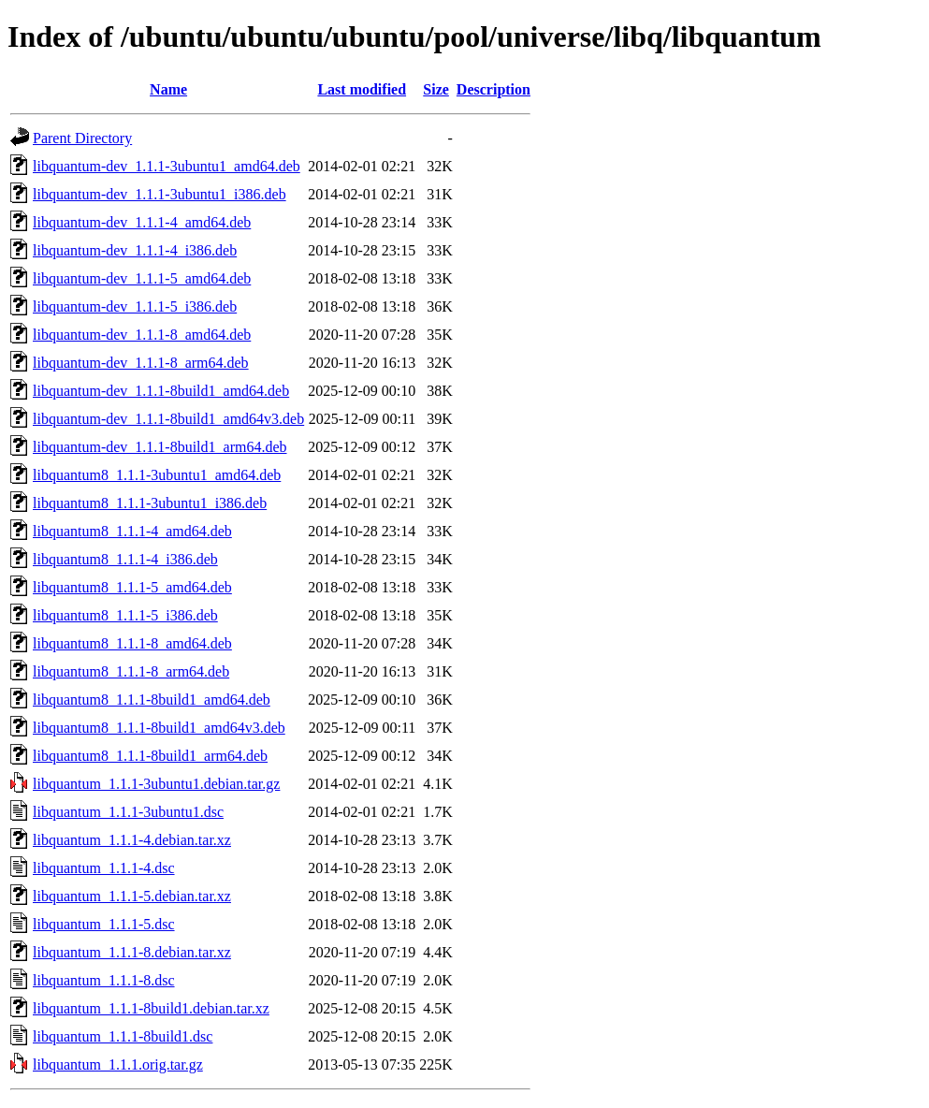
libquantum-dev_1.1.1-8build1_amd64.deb (161, 391)
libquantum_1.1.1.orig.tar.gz (118, 1064)
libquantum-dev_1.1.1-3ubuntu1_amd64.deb (166, 166)
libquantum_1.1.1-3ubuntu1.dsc (128, 812)
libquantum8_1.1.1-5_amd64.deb (132, 587)
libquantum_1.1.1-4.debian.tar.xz (132, 840)
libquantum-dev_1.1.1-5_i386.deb (135, 306)
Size (436, 89)
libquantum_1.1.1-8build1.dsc (122, 1036)
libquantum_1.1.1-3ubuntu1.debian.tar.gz (156, 784)
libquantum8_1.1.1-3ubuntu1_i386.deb (150, 503)
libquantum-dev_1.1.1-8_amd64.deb (142, 335)
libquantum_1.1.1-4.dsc (104, 868)
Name (168, 89)
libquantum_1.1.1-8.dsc (104, 980)
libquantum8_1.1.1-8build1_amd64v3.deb (159, 728)
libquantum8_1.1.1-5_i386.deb (125, 615)
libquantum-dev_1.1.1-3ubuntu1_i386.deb (159, 194)
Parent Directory (82, 138)
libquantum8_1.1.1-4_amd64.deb (132, 531)
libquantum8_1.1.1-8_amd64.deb (132, 643)
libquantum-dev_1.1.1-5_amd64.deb (142, 278)
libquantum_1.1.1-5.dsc (104, 924)
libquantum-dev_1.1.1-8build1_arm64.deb (160, 447)
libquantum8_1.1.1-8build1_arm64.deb (150, 756)
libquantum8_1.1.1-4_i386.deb (125, 559)
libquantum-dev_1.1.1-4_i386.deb (135, 250)
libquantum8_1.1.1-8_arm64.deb (131, 671)
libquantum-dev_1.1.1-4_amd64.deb (142, 222)
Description (493, 89)
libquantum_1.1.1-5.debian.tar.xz (132, 896)
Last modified (361, 89)
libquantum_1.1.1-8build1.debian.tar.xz (151, 1008)
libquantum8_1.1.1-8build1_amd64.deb (151, 699)
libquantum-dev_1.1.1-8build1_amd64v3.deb (168, 419)
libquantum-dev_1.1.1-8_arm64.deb (141, 363)
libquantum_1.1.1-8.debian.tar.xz (132, 952)
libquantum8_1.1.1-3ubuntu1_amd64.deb (157, 475)
